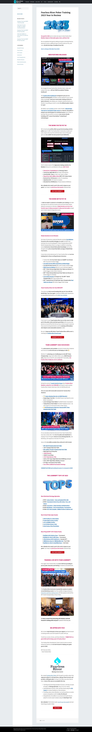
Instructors (19, 55)
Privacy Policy (38, 728)
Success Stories (20, 64)
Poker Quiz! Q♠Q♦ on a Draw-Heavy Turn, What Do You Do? (22, 35)
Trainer (27, 1)
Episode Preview (20, 48)
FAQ (42, 728)
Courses (56, 1)
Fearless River (19, 1)
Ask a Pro (37, 1)
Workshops (50, 1)
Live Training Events (21, 57)
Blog (14, 728)
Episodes (32, 1)
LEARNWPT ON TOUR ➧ (57, 337)
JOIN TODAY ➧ (57, 707)
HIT (41, 1)
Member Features (20, 59)
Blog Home (20, 14)
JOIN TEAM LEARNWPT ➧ (57, 191)
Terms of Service (32, 728)
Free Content (20, 50)
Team (21, 728)
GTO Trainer (19, 52)
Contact (44, 728)
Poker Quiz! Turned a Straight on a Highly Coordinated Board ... (21, 26)
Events (27, 728)
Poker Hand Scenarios (21, 62)
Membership (18, 728)
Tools (45, 1)
